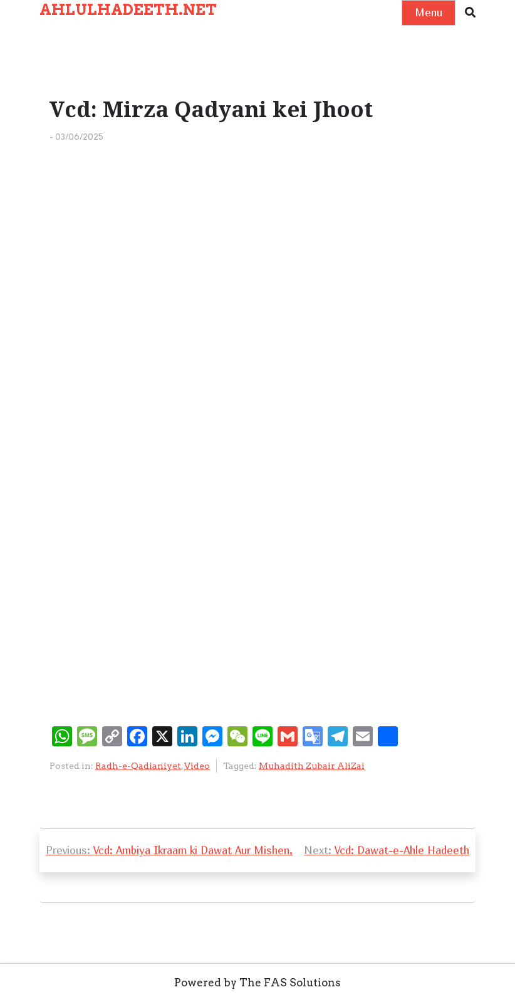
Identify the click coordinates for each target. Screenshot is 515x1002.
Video (197, 766)
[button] (470, 13)
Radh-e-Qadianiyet (138, 766)
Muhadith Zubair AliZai (312, 766)
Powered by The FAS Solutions (257, 982)
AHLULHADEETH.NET (128, 10)
